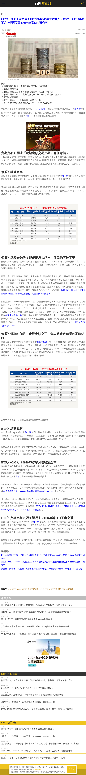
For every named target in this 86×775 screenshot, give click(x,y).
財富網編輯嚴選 (11, 34)
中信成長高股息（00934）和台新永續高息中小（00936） (29, 491)
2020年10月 (42, 342)
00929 (64, 589)
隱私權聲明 (37, 769)
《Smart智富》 (41, 109)
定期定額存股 (33, 589)
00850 (19, 589)
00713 (42, 589)
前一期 (65, 176)
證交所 (77, 109)
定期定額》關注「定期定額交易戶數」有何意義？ (26, 86)
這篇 (18, 476)
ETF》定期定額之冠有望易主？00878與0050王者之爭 (28, 103)
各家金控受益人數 (13, 315)
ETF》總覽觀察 (11, 97)
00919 (47, 589)
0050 (9, 589)
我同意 (71, 769)
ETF (27, 116)
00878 (24, 589)
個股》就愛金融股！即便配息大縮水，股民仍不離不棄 (28, 92)
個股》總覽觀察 (11, 89)
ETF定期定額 (56, 589)
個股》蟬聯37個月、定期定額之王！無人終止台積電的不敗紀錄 (33, 94)
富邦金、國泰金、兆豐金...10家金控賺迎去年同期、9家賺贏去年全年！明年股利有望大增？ (42, 569)
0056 (14, 589)
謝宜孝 (70, 589)
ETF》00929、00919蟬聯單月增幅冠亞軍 (22, 100)
